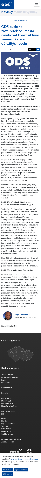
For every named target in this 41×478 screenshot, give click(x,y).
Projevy (4, 380)
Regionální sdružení (9, 423)
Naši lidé (4, 421)
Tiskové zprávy (7, 374)
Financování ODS (8, 431)
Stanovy (4, 426)
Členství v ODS (7, 398)
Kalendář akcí (6, 388)
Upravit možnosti (21, 470)
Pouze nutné (7, 470)
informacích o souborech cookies (24, 459)
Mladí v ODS (6, 401)
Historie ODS (6, 429)
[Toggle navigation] (37, 4)
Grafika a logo (7, 434)
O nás (3, 418)
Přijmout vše (7, 474)
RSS (2, 414)
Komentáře (5, 382)
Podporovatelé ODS (9, 403)
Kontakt (4, 393)
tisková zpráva (11, 326)
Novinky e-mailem (8, 411)
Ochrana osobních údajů (11, 439)
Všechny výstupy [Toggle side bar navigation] (20, 20)
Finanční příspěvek (9, 406)
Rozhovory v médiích (9, 377)
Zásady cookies (7, 442)
